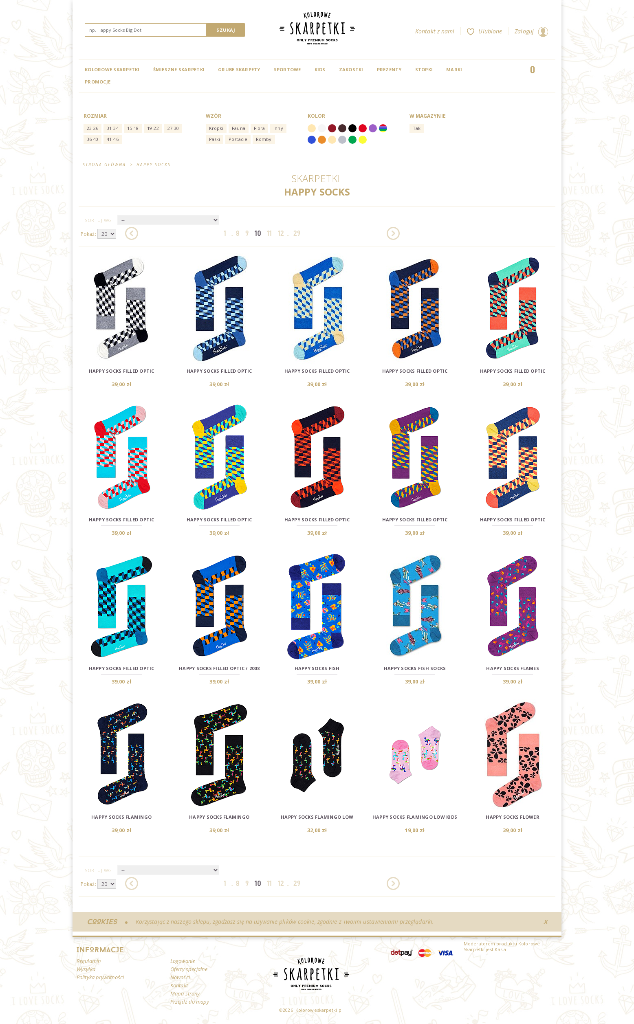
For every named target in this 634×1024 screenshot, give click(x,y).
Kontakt (179, 985)
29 (297, 233)
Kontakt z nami (434, 31)
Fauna (238, 128)
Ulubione (484, 31)
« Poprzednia (131, 233)
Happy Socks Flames (512, 668)
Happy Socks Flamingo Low (317, 817)
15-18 (133, 128)
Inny (278, 128)
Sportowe (287, 69)
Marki (454, 69)
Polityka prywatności (100, 977)
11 (269, 233)
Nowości (180, 977)
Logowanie (182, 961)
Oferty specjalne (188, 969)
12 (281, 233)
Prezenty (389, 69)
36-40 (93, 139)
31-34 (113, 128)
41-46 (113, 139)
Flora (259, 128)
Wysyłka (86, 969)
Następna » (393, 233)
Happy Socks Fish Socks (415, 668)
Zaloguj (531, 31)
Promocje (97, 82)
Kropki (216, 128)
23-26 (93, 128)
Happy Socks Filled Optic (121, 371)
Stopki (424, 69)
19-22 (153, 128)
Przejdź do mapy (189, 1001)
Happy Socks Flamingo (121, 817)
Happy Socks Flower (512, 817)
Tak (416, 128)
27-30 (173, 128)
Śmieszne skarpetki (179, 69)
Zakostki (351, 69)
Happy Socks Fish (317, 668)
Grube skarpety (239, 69)
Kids (320, 69)
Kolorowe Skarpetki (112, 69)
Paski (214, 139)
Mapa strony (185, 993)
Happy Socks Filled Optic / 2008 (219, 668)
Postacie (238, 139)
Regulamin (89, 961)
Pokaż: (88, 234)
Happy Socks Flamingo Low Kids (414, 817)
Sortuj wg (98, 220)
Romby (264, 139)
